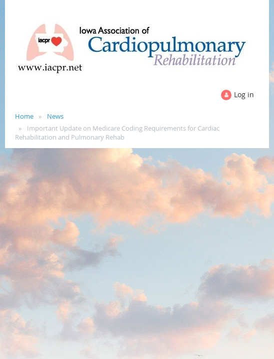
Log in (244, 94)
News (55, 116)
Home (24, 116)
